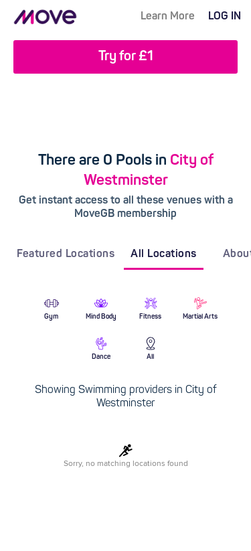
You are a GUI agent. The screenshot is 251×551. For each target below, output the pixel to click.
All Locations (164, 254)
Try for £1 (125, 57)
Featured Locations (65, 254)
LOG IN (224, 16)
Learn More (168, 16)
